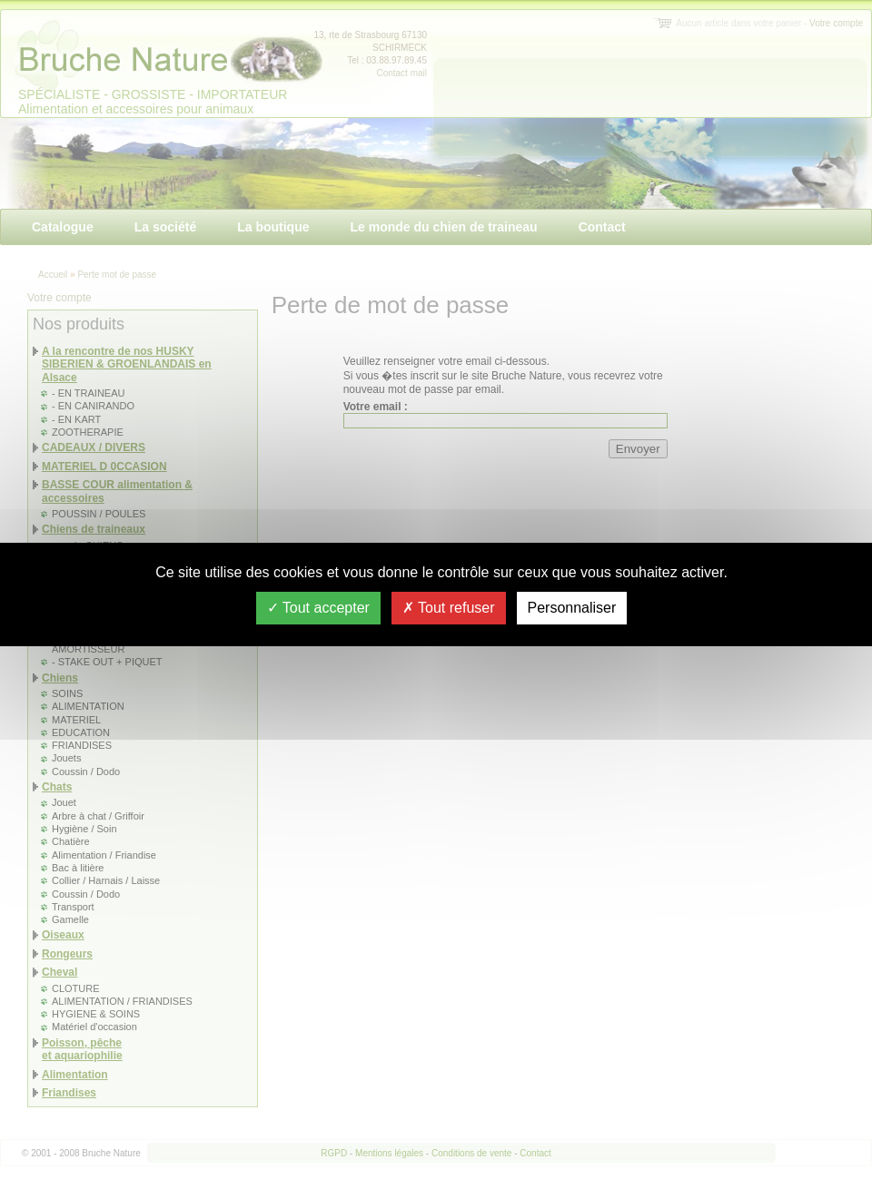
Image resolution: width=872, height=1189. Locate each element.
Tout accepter (318, 607)
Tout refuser (448, 607)
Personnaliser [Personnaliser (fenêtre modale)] (572, 607)
